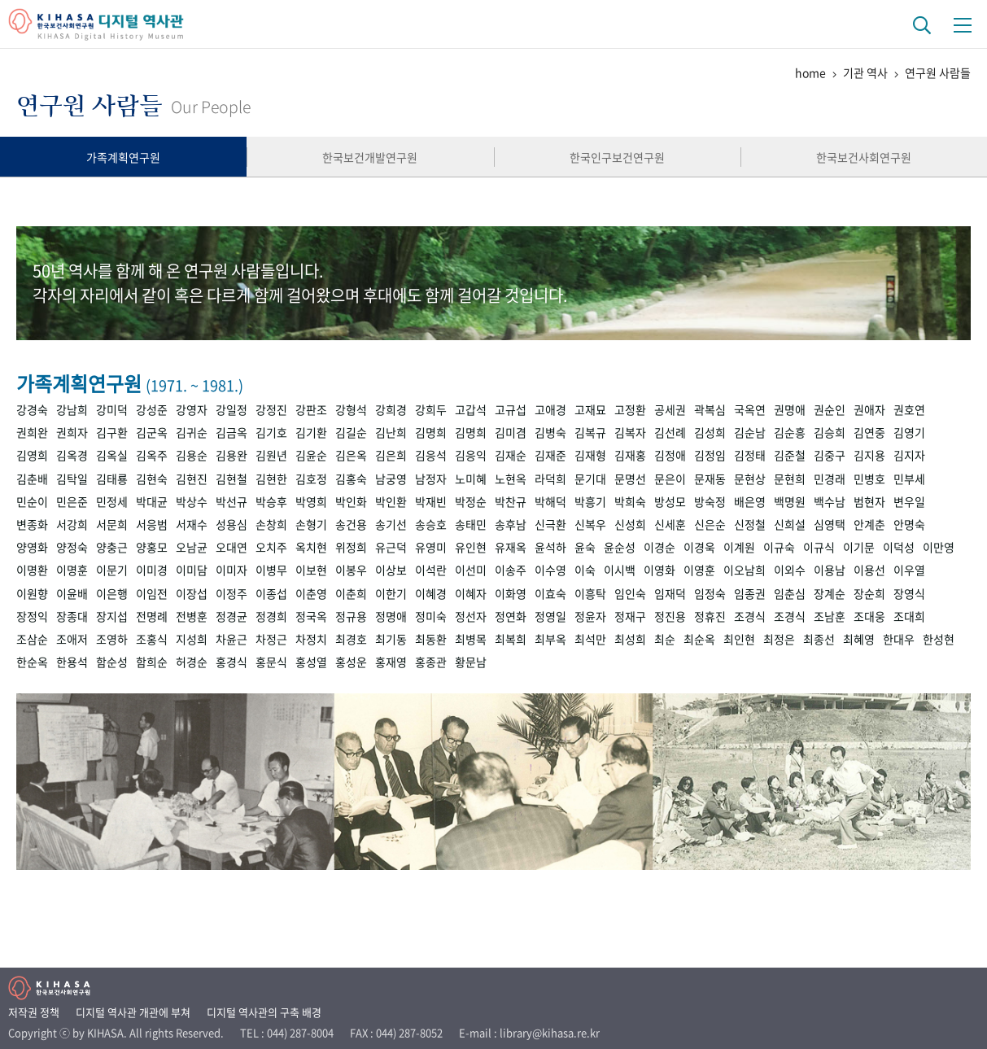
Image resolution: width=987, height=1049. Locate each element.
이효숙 (550, 593)
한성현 (938, 639)
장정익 (32, 616)
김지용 (869, 455)
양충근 (112, 547)
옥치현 (311, 547)
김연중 (869, 432)
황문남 (471, 661)
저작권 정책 (33, 1012)
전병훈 (191, 616)
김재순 (510, 455)
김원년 (271, 455)
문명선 (630, 478)
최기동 (391, 639)
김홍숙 (351, 478)
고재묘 (590, 409)
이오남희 (744, 569)
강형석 (351, 409)
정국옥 (311, 616)
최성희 (630, 639)
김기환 (311, 432)
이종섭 (271, 593)
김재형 (590, 455)
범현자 (869, 501)
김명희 (431, 432)
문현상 (750, 478)
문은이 (670, 478)
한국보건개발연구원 (369, 157)
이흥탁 (590, 593)
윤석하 (550, 547)
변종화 (32, 524)
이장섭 (191, 593)
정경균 (231, 616)
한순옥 (32, 661)
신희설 (790, 524)
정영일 (550, 616)
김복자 (630, 432)
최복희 (510, 639)
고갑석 (471, 409)
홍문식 (271, 661)
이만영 (938, 547)
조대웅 (869, 616)
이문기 (112, 569)
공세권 (670, 409)
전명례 (152, 616)
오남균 (191, 547)
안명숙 (909, 524)
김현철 (231, 478)
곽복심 (710, 409)
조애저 (72, 639)
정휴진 (710, 616)
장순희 (869, 593)
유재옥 (510, 547)
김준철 (790, 455)
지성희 (191, 639)
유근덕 (391, 547)
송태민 (471, 524)
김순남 (750, 432)
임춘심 (790, 593)
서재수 (191, 524)
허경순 (191, 661)
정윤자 (590, 616)
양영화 (32, 547)
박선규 (231, 501)
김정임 (710, 455)
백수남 (829, 501)
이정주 (231, 593)
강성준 (152, 409)
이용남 (829, 569)
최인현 (739, 639)
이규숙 (779, 547)
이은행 (112, 593)
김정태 (750, 455)
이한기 (391, 593)
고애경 (550, 409)
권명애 (790, 409)
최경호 (351, 639)
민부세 (909, 478)
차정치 (311, 639)
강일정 (231, 409)
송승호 (431, 524)
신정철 (750, 524)
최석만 (590, 639)
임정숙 (710, 593)
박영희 (311, 501)
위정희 (351, 547)
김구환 (112, 432)
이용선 (869, 569)
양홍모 (152, 547)
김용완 (231, 455)
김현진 (191, 478)
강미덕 (112, 409)
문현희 (790, 478)
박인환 (391, 501)
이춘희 (351, 593)
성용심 (231, 524)
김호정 (311, 478)
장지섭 (112, 616)
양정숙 (72, 547)
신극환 (550, 524)
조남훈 (829, 616)
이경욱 (699, 547)
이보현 (311, 569)
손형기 (311, 524)
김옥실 (112, 455)
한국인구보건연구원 (617, 157)
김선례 (670, 432)
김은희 (391, 455)
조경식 (750, 616)
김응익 (471, 455)
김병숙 (550, 432)
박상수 (191, 501)
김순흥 (790, 432)
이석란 (431, 569)
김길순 (351, 432)
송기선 (391, 524)
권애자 (869, 409)
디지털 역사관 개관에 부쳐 (133, 1012)
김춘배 (32, 478)
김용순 (191, 455)
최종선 (819, 639)
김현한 (271, 478)
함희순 (152, 661)
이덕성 (899, 547)
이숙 (585, 569)
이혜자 (471, 593)
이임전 (152, 593)
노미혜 (471, 478)
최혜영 (859, 639)
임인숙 (630, 593)
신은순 (710, 524)
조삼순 (32, 639)
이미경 (152, 569)
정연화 (510, 616)
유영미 (431, 547)
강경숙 (32, 409)
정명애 (391, 616)
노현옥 (510, 478)
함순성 (112, 661)
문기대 (590, 478)
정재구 (630, 616)
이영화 (659, 569)
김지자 (909, 455)
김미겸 (510, 432)
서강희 (72, 524)
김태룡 (112, 478)
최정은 (779, 639)
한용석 (72, 661)
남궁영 (391, 478)
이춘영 (311, 593)
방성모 (670, 501)
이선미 (471, 569)
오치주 (271, 547)
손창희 (271, 524)
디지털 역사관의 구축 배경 (264, 1012)
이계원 (739, 547)
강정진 (271, 409)
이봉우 (351, 569)
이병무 (271, 569)
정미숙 (431, 616)
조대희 (909, 616)
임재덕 (670, 593)
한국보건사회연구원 (863, 157)
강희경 (391, 409)
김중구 (829, 455)
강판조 (311, 409)
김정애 (670, 455)
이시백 (619, 569)
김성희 (710, 432)
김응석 (431, 455)
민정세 (112, 501)
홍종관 (431, 661)
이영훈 (699, 569)
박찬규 (510, 501)
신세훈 (670, 524)
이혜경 (431, 593)
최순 (664, 639)
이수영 (550, 569)
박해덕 (550, 501)
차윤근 (231, 639)
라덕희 (550, 478)
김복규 (590, 432)
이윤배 (72, 593)
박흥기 (590, 501)
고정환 (630, 409)
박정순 (471, 501)
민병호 (869, 478)
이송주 (510, 569)
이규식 (819, 547)
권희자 (72, 432)
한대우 (899, 639)
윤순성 (619, 547)
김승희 (829, 432)
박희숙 (630, 501)
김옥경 (72, 455)
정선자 (471, 616)
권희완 (32, 432)
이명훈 (72, 569)
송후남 (510, 524)
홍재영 (391, 661)
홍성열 (311, 661)
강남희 (72, 409)
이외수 (790, 569)
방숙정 (710, 501)
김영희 (32, 455)
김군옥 (152, 432)
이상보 (391, 569)
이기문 (859, 547)
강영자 (191, 409)
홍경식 (231, 661)
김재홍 (630, 455)
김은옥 (351, 455)
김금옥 (231, 432)
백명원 (790, 501)
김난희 (391, 432)
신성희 (630, 524)
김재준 (550, 455)
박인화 (351, 501)
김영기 (909, 432)
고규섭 (510, 409)
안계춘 (869, 524)
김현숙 (152, 478)
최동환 (431, 639)
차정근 (271, 639)
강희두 (431, 409)
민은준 (72, 501)
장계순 (829, 593)
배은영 (750, 501)
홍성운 (351, 661)
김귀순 (191, 432)
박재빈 (431, 501)
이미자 (231, 569)
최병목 (471, 639)
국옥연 (750, 409)
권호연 (909, 409)
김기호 (271, 432)
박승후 (271, 501)
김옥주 (152, 455)
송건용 (351, 524)
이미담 (191, 569)
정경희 (271, 616)
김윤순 (311, 455)
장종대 (72, 616)
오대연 (231, 547)
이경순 (659, 547)
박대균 (152, 501)
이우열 (909, 569)
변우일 (909, 501)
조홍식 (152, 639)
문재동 (710, 478)
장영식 (909, 593)
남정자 (431, 478)
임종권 (750, 593)
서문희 (112, 524)
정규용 (351, 616)
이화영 (510, 593)
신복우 (590, 524)
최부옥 (550, 639)
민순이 (32, 501)
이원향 (32, 593)
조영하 (112, 639)
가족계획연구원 (123, 157)
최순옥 (699, 639)
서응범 (152, 524)
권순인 (829, 409)
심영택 (829, 524)
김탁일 (72, 478)
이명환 (32, 569)
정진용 (670, 616)
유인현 (471, 547)
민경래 (829, 478)
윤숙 (585, 547)
